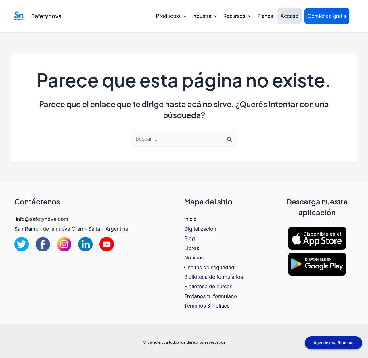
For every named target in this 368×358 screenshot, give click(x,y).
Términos (195, 306)
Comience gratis (327, 16)
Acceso (289, 16)
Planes (265, 16)
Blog (189, 238)
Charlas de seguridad (209, 267)
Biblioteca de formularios (213, 277)
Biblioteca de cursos (208, 286)
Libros (191, 248)
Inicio (190, 219)
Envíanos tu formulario (210, 296)
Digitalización (200, 229)
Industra (204, 16)
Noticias (194, 258)
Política (221, 306)
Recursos (237, 16)
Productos (171, 16)
